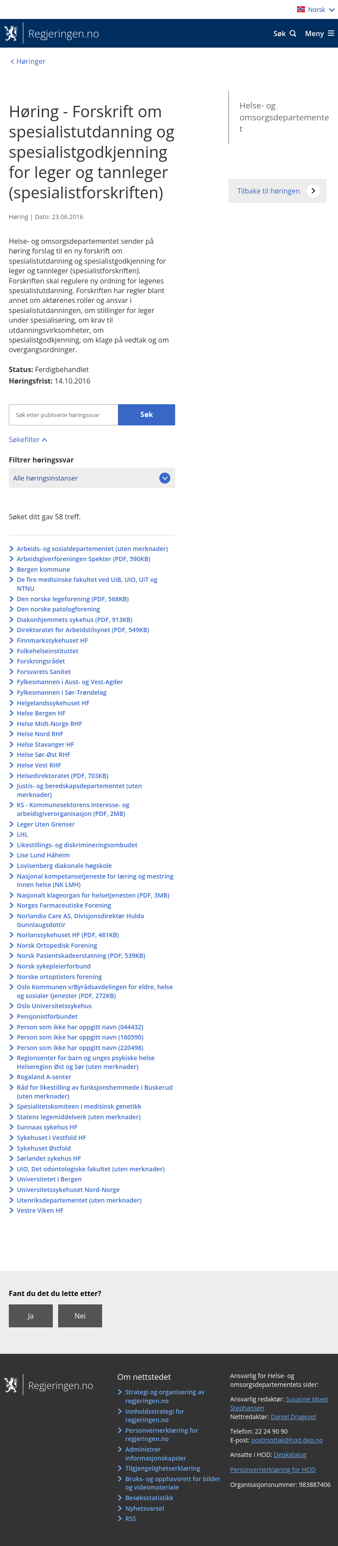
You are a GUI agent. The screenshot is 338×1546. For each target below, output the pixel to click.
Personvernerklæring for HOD (273, 1469)
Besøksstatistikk (149, 1498)
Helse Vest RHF (39, 765)
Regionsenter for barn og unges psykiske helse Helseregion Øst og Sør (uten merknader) (85, 1062)
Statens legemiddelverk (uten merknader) (78, 1117)
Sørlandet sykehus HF (49, 1158)
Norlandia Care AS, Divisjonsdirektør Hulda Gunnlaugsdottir (80, 920)
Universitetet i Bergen (49, 1179)
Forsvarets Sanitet (43, 671)
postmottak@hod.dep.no (287, 1440)
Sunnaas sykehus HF (47, 1127)
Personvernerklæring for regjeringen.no (161, 1434)
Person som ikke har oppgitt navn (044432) (80, 1027)
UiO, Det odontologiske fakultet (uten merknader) (91, 1169)
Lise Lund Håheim (43, 855)
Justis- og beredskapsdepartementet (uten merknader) (79, 790)
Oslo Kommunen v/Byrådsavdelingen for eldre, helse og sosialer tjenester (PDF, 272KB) (95, 991)
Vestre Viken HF (40, 1210)
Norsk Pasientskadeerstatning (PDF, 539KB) (81, 955)
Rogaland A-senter (44, 1077)
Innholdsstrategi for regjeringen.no (154, 1415)
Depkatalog (290, 1454)
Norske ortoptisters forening (59, 976)
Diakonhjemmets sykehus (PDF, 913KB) (74, 619)
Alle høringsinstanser (45, 477)
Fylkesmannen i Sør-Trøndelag (62, 692)
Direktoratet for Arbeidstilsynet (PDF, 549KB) (83, 630)
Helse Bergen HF (41, 713)
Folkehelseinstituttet (47, 651)
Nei (79, 1316)
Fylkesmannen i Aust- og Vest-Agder (70, 682)
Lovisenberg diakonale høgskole (64, 865)
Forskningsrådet (41, 661)
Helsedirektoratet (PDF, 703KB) (62, 775)
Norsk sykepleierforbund (54, 966)
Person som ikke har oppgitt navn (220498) (80, 1047)
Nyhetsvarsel (144, 1508)
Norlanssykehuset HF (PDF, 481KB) (68, 935)
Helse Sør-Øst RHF (43, 754)
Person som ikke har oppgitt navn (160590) (80, 1037)
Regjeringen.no (61, 33)
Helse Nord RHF (40, 734)
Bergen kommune (43, 569)
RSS (130, 1518)
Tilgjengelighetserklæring (162, 1468)
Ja (30, 1316)
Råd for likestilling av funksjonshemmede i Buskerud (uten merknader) (95, 1091)
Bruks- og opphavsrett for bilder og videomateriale (172, 1483)
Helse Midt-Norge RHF (49, 723)
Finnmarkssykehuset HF (52, 640)
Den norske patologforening (58, 609)
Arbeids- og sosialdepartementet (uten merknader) (92, 548)
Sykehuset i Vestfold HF (51, 1137)
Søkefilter (24, 439)
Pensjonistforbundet (47, 1016)
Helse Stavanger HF (45, 744)
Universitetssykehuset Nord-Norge (68, 1189)
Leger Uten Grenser (46, 824)
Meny (314, 33)
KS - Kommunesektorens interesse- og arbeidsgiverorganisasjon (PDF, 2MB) (73, 809)
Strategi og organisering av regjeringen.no (165, 1396)
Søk (280, 33)
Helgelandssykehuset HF (53, 703)
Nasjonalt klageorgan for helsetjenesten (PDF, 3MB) (93, 895)
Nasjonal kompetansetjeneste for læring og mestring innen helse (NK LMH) (95, 880)
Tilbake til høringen (268, 191)
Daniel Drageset (293, 1416)
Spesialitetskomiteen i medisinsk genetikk (79, 1106)
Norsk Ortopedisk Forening (57, 945)
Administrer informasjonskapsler (156, 1453)
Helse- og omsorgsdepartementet (284, 117)
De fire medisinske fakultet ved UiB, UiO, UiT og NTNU (87, 583)
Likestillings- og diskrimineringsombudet (77, 845)
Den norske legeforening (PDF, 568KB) (73, 599)
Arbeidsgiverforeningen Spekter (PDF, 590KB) (83, 559)
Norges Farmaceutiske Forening (64, 905)
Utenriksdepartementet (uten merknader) (79, 1200)
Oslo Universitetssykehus (54, 1006)
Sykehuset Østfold (44, 1148)
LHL (22, 834)
